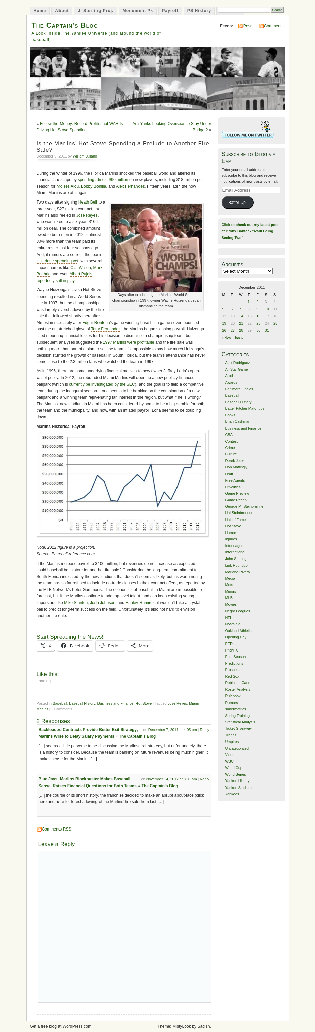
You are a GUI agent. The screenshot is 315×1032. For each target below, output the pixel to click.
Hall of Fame (235, 520)
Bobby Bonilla (93, 186)
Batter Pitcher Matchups (244, 408)
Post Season (235, 657)
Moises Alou (68, 186)
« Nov (226, 338)
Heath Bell (87, 202)
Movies (231, 604)
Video (229, 755)
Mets (229, 585)
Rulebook (232, 696)
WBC (229, 761)
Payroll (170, 10)
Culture (231, 454)
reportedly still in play (56, 280)
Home (40, 10)
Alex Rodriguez (237, 363)
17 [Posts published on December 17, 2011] (267, 316)
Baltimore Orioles (239, 389)
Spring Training (237, 716)
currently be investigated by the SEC (102, 384)
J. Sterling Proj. (95, 10)
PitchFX (231, 650)
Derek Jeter (234, 461)
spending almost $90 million (103, 179)
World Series (235, 774)
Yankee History (237, 781)
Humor (230, 533)
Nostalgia (232, 624)
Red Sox (232, 676)
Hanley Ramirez (139, 602)
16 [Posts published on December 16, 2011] (258, 316)
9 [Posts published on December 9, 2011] (257, 309)
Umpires (232, 741)
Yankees (232, 794)
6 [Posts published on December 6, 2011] (232, 309)
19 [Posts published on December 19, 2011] (224, 323)
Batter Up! (237, 202)
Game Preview (237, 493)
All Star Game (236, 369)
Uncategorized (237, 748)
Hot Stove (143, 703)
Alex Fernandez (130, 186)
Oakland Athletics (239, 631)
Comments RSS (56, 829)
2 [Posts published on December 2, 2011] (257, 302)
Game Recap (235, 500)
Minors (230, 591)
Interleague (234, 546)
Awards (231, 382)
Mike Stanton (76, 602)
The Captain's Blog (65, 25)
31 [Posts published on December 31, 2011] (267, 330)
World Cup (233, 768)
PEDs (229, 644)
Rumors (231, 703)
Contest (231, 441)
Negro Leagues (237, 611)
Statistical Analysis (240, 722)
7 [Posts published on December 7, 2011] (240, 309)
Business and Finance (115, 703)
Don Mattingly (236, 467)
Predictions (234, 663)
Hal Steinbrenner (238, 513)
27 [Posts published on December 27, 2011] (233, 330)
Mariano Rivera (237, 572)
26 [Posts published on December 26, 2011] (224, 330)
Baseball (60, 703)
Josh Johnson (102, 602)
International (235, 552)
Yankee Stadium (238, 788)
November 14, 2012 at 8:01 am (171, 779)
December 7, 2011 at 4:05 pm (172, 730)
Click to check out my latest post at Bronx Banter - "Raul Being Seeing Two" (250, 231)
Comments (274, 26)
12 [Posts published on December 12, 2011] (224, 316)
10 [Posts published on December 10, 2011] (267, 309)
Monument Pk (138, 10)
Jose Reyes (87, 215)
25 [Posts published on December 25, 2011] (275, 323)
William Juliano (85, 156)
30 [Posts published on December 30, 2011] (258, 330)
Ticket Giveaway (238, 728)
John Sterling (235, 559)
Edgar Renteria (96, 322)
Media (230, 578)
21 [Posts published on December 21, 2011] (241, 323)
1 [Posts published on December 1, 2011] (249, 302)
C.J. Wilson (80, 267)
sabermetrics (235, 709)
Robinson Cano (237, 683)
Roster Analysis (237, 689)
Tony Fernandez (105, 329)
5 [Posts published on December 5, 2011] (223, 309)
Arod (229, 376)
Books (230, 415)
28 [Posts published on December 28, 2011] (241, 330)
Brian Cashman (237, 421)
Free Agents (235, 480)
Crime (230, 448)
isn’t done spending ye (57, 261)
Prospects (233, 670)
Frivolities (232, 487)
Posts (248, 26)
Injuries (231, 539)
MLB (229, 598)
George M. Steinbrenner (244, 506)
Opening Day (235, 637)
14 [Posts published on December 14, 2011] (241, 316)
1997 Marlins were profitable (128, 342)
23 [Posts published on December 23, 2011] (258, 323)
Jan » (238, 338)
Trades (230, 735)
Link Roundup (236, 565)
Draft (229, 474)
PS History (199, 10)
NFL (228, 618)
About (62, 10)
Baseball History (82, 703)
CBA (229, 435)
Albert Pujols (81, 274)
